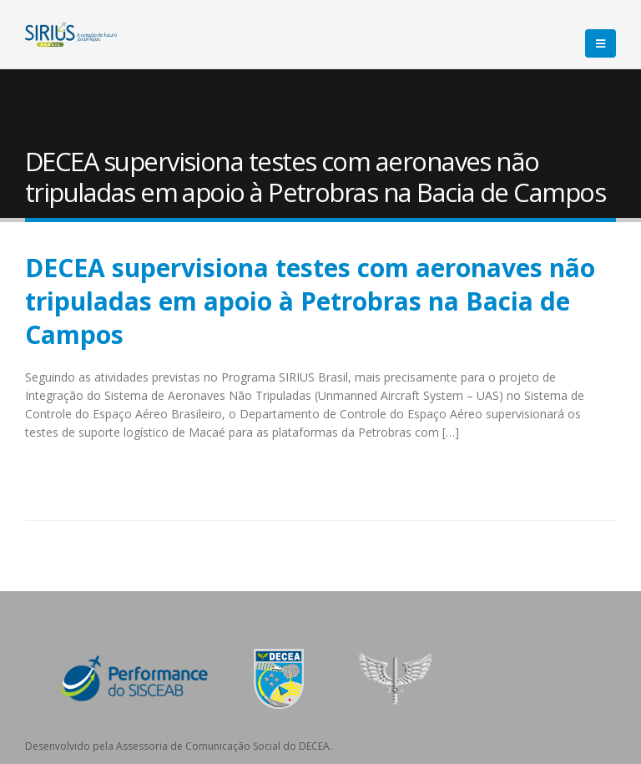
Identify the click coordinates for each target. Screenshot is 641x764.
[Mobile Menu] (600, 43)
